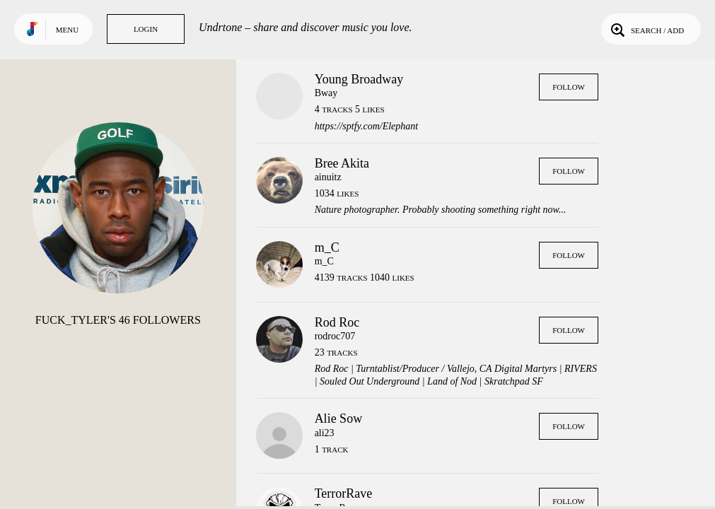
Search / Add (646, 29)
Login (146, 29)
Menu (67, 29)
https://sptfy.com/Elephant (367, 126)
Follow (568, 87)
